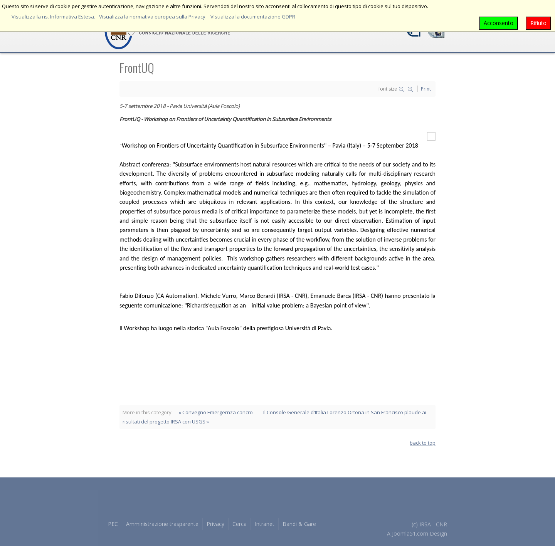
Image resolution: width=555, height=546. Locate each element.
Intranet (264, 524)
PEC (113, 524)
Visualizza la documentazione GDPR (252, 16)
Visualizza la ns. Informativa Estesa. (53, 16)
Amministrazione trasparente (162, 524)
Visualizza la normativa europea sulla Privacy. (153, 16)
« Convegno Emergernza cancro (215, 412)
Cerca (239, 524)
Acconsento (498, 23)
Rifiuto (538, 23)
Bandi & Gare (299, 524)
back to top (423, 442)
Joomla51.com (410, 533)
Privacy (215, 524)
